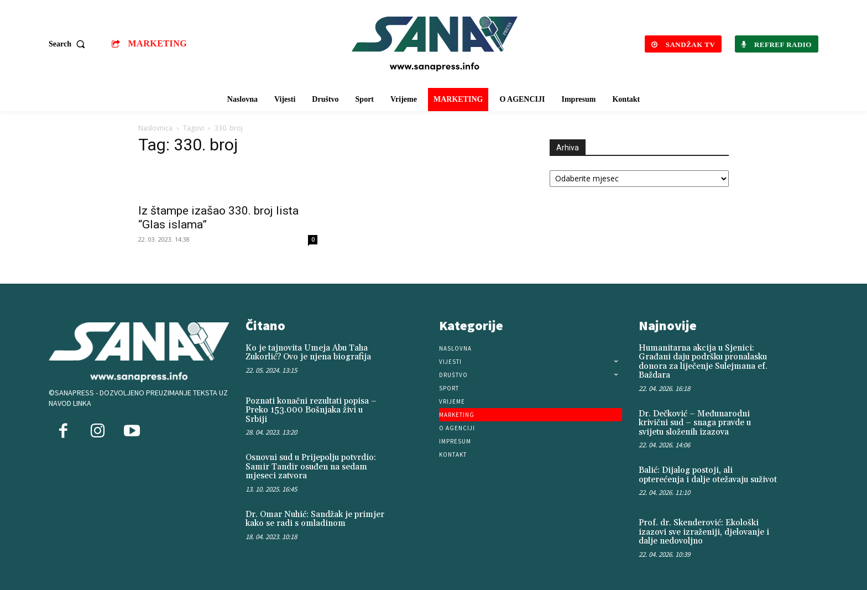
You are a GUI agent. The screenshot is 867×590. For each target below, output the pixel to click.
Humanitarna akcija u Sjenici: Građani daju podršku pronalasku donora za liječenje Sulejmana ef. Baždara (703, 362)
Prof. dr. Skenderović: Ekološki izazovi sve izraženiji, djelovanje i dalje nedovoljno (704, 532)
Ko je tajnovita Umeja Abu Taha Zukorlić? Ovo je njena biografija (308, 353)
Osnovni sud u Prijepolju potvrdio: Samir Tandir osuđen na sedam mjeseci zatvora (311, 466)
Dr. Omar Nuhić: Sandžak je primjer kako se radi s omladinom (315, 519)
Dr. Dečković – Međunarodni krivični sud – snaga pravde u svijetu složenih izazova (695, 423)
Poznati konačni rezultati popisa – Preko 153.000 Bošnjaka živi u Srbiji (311, 410)
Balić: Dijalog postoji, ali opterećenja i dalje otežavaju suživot (708, 475)
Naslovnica (155, 128)
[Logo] (435, 44)
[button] (69, 44)
